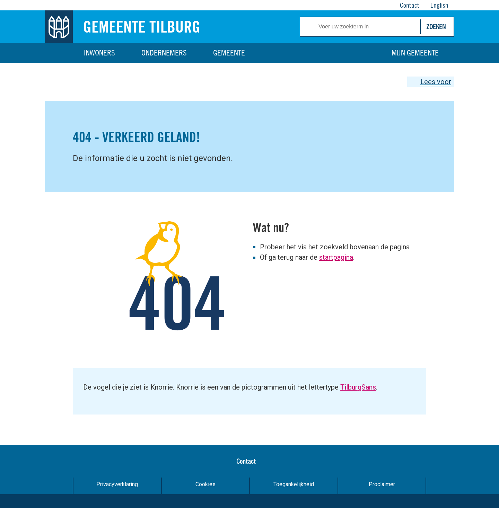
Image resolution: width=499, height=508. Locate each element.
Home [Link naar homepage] (59, 53)
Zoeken (436, 26)
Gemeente (229, 52)
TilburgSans (358, 387)
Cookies (205, 484)
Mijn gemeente (415, 52)
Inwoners (99, 52)
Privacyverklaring (117, 484)
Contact (246, 461)
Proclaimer (382, 484)
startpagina (336, 257)
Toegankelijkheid (293, 484)
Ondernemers (164, 52)
